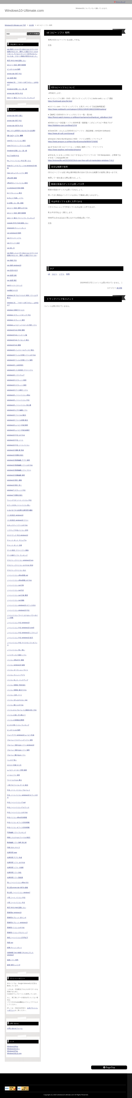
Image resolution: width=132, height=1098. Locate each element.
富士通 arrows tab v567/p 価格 (17, 887)
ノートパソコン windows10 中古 (18, 610)
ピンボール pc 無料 (13, 69)
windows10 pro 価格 (14, 345)
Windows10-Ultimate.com (24, 10)
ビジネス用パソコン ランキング (18, 725)
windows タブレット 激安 (16, 320)
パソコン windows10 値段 (16, 665)
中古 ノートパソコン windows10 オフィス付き (22, 796)
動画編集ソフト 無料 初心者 (17, 842)
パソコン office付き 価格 (15, 660)
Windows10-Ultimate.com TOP (15, 25)
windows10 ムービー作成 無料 (17, 425)
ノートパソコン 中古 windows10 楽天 (20, 638)
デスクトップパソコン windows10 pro (20, 560)
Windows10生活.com (14, 1053)
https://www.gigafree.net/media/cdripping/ (64, 150)
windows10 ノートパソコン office (18, 395)
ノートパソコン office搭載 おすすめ (19, 580)
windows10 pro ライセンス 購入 (18, 340)
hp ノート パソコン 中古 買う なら (19, 161)
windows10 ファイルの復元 (16, 415)
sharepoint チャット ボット (16, 228)
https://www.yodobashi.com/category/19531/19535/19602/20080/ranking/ (77, 109)
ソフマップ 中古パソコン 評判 (17, 530)
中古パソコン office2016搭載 (17, 817)
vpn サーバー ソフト (14, 238)
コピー (54, 274)
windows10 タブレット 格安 (16, 380)
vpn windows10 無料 (14, 233)
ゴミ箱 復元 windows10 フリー (17, 520)
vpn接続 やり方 (12, 290)
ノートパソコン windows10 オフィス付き (21, 605)
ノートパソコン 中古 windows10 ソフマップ (22, 633)
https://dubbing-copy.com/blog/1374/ (62, 125)
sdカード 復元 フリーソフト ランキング (21, 98)
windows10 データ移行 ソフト (17, 390)
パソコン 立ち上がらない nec (17, 700)
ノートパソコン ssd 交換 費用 (17, 595)
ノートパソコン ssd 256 (15, 585)
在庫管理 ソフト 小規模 (15, 867)
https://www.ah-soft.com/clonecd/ (61, 133)
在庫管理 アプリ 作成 (14, 857)
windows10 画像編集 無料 (16, 475)
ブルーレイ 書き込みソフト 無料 (18, 750)
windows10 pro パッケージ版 (17, 335)
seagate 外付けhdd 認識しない (17, 223)
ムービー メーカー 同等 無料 (17, 770)
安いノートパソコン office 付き (18, 882)
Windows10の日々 (13, 1049)
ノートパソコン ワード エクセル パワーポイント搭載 (22, 616)
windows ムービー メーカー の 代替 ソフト (22, 325)
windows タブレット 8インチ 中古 (19, 315)
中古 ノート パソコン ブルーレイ (18, 790)
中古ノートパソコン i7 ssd (16, 802)
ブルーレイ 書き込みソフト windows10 (20, 745)
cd (49, 274)
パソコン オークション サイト (17, 670)
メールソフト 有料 (13, 775)
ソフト (61, 274)
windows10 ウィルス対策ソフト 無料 (20, 360)
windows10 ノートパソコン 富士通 (19, 405)
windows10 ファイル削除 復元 (17, 420)
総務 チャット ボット (14, 947)
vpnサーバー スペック (14, 285)
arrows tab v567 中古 (14, 74)
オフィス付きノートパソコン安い (18, 505)
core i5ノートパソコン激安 (16, 141)
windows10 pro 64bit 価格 (16, 330)
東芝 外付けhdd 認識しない (16, 60)
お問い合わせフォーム (15, 1028)
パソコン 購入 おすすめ (15, 705)
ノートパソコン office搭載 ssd (17, 575)
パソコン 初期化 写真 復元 (16, 685)
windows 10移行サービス (15, 310)
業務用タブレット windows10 (17, 922)
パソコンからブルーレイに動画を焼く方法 (21, 710)
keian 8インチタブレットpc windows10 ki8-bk (22, 167)
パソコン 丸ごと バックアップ (17, 680)
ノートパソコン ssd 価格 (15, 600)
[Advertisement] (85, 65)
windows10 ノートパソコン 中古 (18, 400)
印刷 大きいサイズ (13, 847)
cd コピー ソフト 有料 (15, 136)
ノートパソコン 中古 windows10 (18, 623)
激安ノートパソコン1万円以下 (17, 937)
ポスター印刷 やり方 (14, 765)
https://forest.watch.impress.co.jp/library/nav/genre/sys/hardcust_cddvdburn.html (80, 117)
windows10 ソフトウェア (15, 375)
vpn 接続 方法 (12, 260)
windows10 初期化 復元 (15, 455)
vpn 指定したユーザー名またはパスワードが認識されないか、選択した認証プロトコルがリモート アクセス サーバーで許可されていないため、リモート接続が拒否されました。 (22, 254)
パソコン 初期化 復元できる (17, 690)
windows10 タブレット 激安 (16, 385)
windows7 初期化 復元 (14, 495)
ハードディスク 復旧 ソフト (17, 655)
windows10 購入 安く (14, 485)
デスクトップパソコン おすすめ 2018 (20, 565)
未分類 (31, 25)
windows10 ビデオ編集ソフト (17, 410)
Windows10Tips (12, 1051)
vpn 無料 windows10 (14, 265)
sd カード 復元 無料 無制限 (16, 65)
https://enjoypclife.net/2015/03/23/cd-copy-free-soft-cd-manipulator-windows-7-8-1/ (81, 160)
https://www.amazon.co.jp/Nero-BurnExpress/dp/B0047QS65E (73, 142)
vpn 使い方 (11, 248)
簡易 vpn (10, 942)
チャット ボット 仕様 (14, 545)
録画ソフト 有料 (12, 960)
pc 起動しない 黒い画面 (15, 203)
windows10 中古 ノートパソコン (18, 445)
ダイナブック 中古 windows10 (17, 535)
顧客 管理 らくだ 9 (13, 965)
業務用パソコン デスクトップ (17, 932)
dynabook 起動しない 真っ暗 (17, 89)
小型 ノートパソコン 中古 (16, 902)
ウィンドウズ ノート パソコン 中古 (19, 500)
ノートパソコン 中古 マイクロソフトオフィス (22, 644)
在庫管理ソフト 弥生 (14, 872)
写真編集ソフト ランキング (16, 832)
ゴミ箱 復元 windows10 (15, 515)
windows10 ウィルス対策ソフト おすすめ (21, 355)
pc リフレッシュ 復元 (14, 193)
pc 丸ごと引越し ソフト (15, 198)
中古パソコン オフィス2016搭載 (18, 827)
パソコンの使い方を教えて (16, 715)
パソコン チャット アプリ (16, 675)
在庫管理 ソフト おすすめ (16, 862)
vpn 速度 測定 (12, 78)
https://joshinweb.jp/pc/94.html (60, 101)
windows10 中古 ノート (15, 440)
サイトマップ (120, 2)
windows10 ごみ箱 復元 (15, 365)
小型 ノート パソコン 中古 (16, 897)
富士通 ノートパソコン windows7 (18, 892)
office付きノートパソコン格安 (17, 183)
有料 (68, 274)
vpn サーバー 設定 (13, 243)
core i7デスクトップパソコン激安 (18, 146)
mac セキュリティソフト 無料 (17, 173)
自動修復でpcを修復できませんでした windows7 (20, 954)
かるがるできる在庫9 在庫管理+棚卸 (19, 510)
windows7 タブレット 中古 (16, 490)
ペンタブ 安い (12, 760)
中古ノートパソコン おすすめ (17, 812)
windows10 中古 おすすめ (16, 435)
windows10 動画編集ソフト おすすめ (20, 465)
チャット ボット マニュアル (17, 540)
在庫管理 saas (12, 852)
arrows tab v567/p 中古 (15, 93)
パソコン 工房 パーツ (14, 695)
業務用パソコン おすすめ (15, 927)
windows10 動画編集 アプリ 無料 (18, 460)
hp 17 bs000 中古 (13, 156)
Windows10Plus (12, 1046)
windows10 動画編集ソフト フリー (19, 470)
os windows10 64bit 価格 (15, 188)
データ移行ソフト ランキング (17, 555)
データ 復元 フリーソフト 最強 (17, 550)
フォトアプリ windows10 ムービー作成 (20, 735)
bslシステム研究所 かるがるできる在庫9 (21, 131)
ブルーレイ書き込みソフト (16, 755)
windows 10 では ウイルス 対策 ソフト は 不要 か (22, 297)
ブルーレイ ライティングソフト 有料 (20, 740)
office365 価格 (12, 178)
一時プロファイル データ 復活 (17, 785)
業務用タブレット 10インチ (16, 917)
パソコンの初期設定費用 (15, 720)
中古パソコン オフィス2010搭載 (18, 822)
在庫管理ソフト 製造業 (15, 877)
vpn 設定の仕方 (12, 270)
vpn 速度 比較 (12, 275)
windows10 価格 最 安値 (15, 450)
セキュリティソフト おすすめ (17, 525)
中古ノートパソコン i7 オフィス (18, 807)
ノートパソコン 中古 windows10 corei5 (20, 628)
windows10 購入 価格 (14, 480)
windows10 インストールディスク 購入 (20, 350)
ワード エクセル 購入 (14, 780)
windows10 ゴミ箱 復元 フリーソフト (20, 370)
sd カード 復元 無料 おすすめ (17, 208)
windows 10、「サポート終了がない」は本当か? (22, 304)
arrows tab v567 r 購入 (15, 116)
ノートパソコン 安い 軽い (16, 650)
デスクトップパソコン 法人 (16, 570)
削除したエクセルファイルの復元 (18, 837)
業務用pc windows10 (14, 912)
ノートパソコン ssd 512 (15, 590)
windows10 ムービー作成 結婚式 (18, 430)
